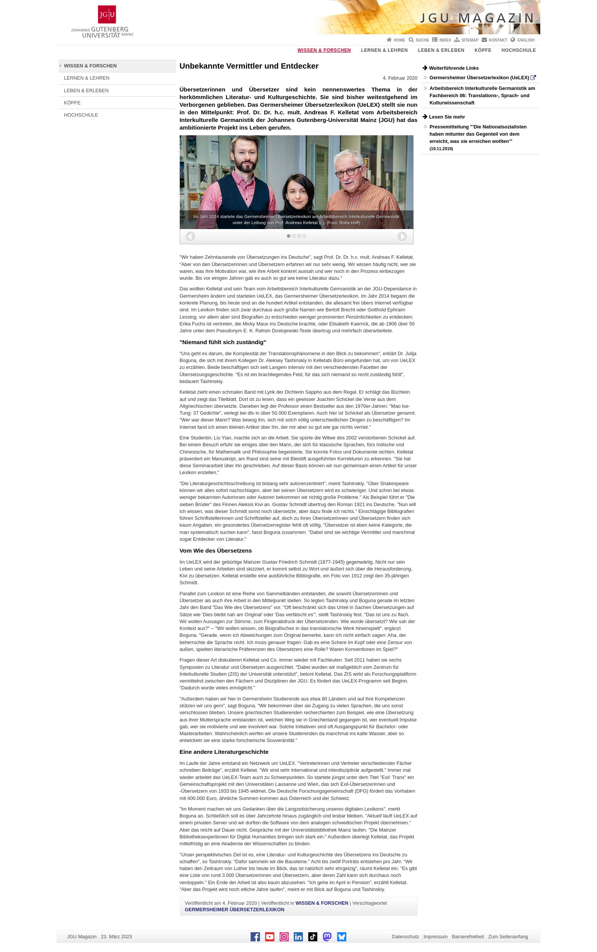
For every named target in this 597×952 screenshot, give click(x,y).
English (526, 40)
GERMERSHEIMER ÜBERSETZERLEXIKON (234, 909)
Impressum (435, 936)
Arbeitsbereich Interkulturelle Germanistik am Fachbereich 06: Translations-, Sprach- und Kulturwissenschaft (482, 95)
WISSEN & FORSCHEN (324, 50)
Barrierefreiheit (468, 936)
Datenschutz (405, 936)
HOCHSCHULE (518, 50)
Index (445, 40)
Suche (422, 40)
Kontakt (498, 40)
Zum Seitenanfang (508, 936)
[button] (190, 236)
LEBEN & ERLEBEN (441, 50)
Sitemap (469, 40)
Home (399, 40)
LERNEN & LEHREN (384, 50)
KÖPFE (483, 50)
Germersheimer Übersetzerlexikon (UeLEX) (479, 77)
